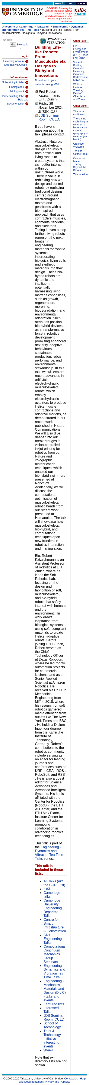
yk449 (48, 1050)
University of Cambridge (17, 26)
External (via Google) (16, 67)
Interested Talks (51, 1010)
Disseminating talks (15, 96)
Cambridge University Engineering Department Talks (53, 908)
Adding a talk (19, 91)
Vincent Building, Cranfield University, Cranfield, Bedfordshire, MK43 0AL (80, 71)
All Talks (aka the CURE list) (54, 883)
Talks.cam (43, 26)
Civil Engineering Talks (53, 938)
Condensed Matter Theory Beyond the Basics (79, 164)
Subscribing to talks (15, 82)
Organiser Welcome (79, 145)
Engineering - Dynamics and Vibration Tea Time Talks (49, 852)
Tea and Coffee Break (80, 152)
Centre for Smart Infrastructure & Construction (55, 925)
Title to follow (80, 174)
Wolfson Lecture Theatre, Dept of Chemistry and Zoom (79, 92)
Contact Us (71, 1078)
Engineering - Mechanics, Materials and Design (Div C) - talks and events (55, 990)
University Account (15, 61)
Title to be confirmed (79, 113)
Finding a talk (18, 87)
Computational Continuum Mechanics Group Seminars (55, 954)
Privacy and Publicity (57, 1081)
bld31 (48, 889)
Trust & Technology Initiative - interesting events (52, 1038)
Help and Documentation (17, 102)
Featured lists (54, 1004)
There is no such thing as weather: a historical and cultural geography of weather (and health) (80, 129)
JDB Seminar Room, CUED (48, 117)
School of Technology (52, 1025)
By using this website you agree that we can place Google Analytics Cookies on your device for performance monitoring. (58, 14)
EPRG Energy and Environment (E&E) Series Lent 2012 (80, 52)
